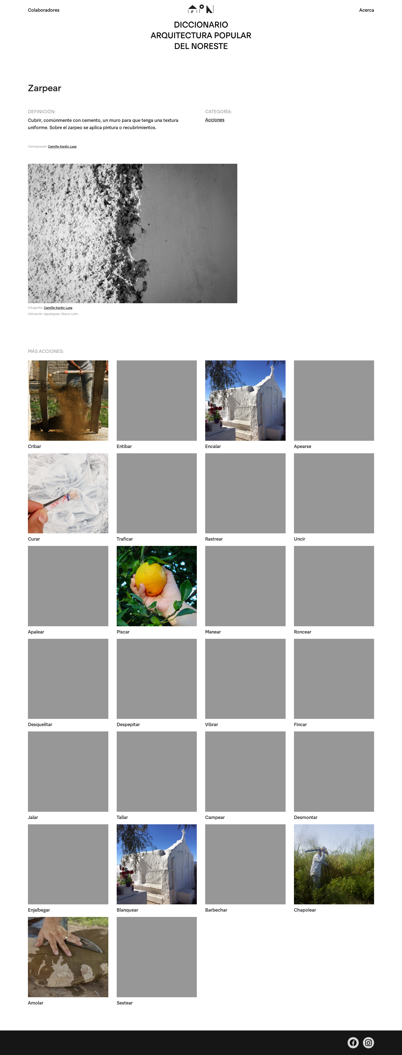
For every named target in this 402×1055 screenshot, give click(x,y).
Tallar (122, 817)
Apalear (36, 631)
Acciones (214, 119)
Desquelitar (40, 724)
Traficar (125, 538)
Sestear (125, 1002)
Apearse (302, 446)
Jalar (33, 817)
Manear (213, 631)
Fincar (300, 724)
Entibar (124, 446)
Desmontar (305, 817)
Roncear (302, 631)
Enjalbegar (39, 909)
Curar (34, 538)
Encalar (213, 446)
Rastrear (214, 538)
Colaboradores (43, 10)
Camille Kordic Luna (62, 146)
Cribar (34, 446)
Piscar (123, 631)
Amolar (35, 1002)
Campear (215, 817)
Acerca (366, 10)
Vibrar (211, 724)
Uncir (299, 538)
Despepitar (128, 724)
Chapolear (305, 909)
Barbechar (216, 909)
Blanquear (127, 909)
